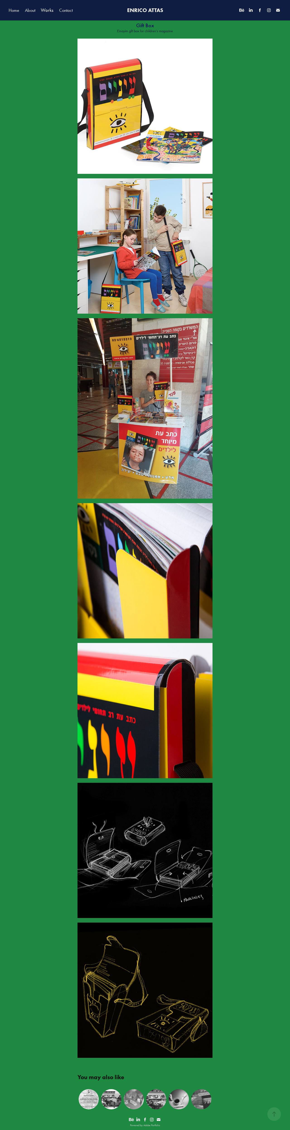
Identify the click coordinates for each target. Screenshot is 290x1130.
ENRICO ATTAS (145, 10)
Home (14, 10)
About (30, 10)
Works (47, 10)
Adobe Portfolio (151, 1125)
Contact (66, 10)
